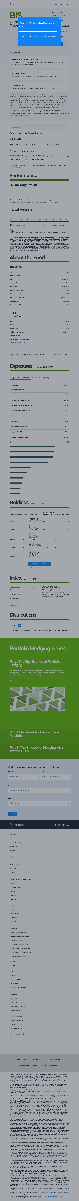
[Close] (59, 19)
